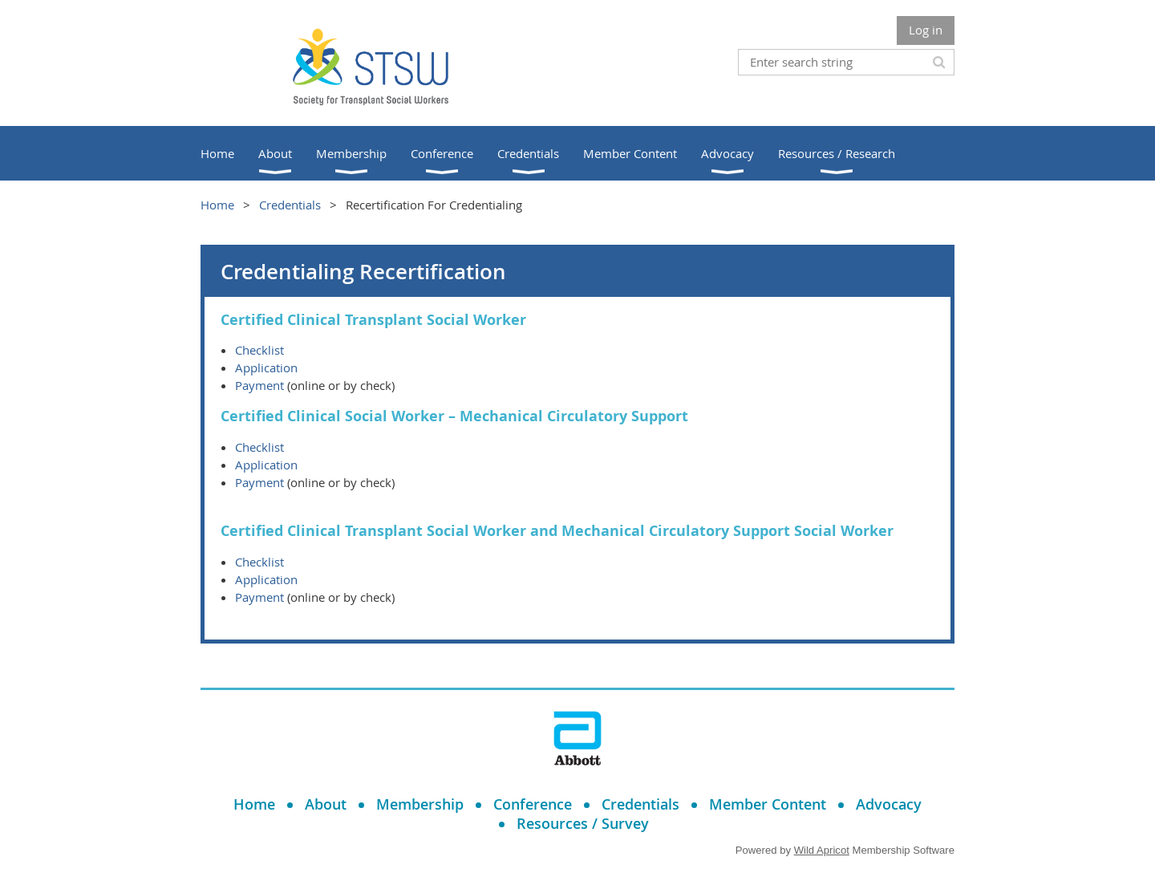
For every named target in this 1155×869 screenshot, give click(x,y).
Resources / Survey (583, 823)
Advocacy (889, 804)
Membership (420, 804)
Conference (532, 804)
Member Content (767, 804)
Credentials (290, 205)
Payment (259, 385)
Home (217, 205)
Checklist (259, 350)
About (325, 804)
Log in (925, 30)
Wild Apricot (821, 850)
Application (266, 367)
